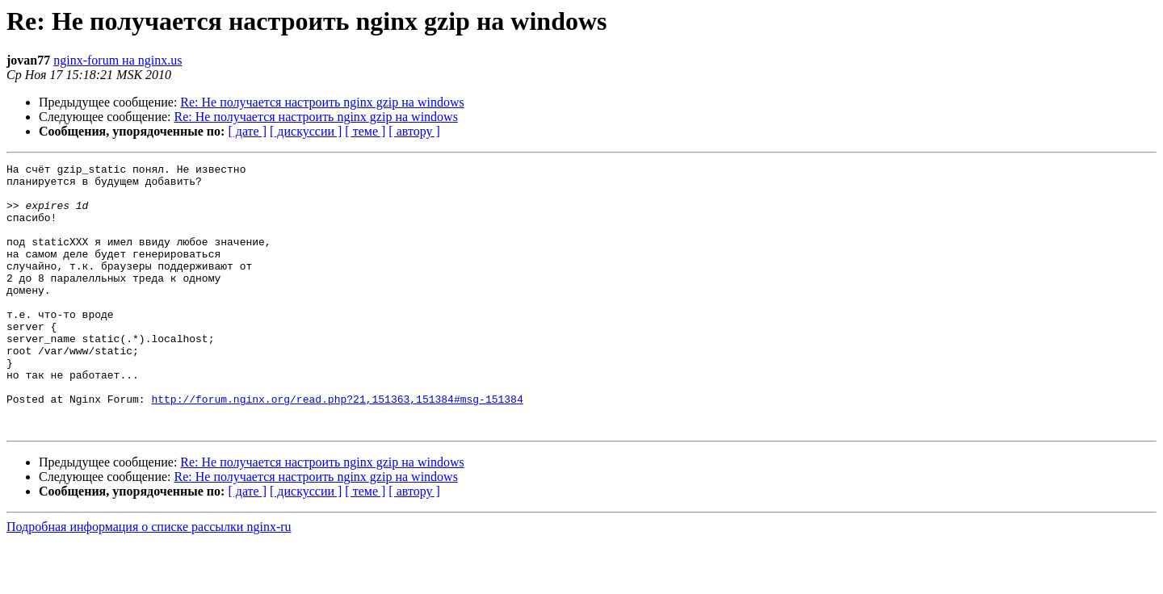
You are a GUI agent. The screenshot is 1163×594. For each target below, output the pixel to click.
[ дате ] (247, 131)
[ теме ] (365, 131)
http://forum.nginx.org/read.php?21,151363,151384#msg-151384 (337, 447)
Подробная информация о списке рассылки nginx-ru (149, 580)
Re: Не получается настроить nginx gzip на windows (322, 102)
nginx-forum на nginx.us (117, 60)
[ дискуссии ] (306, 131)
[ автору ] (413, 131)
